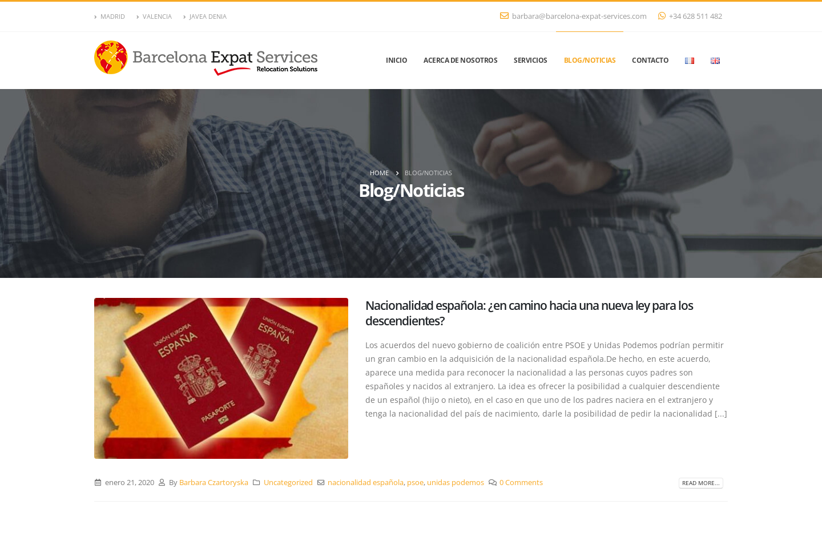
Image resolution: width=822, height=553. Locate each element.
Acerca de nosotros (460, 60)
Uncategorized (288, 482)
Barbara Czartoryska (213, 482)
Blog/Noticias (590, 60)
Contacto (650, 60)
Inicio (396, 60)
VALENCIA (154, 16)
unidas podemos (455, 482)
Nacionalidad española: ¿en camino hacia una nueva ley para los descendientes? (529, 313)
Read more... (701, 483)
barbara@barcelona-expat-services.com (573, 16)
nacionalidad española (366, 482)
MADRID (109, 16)
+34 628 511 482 (690, 16)
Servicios (530, 60)
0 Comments (521, 482)
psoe (415, 482)
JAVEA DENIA (205, 16)
